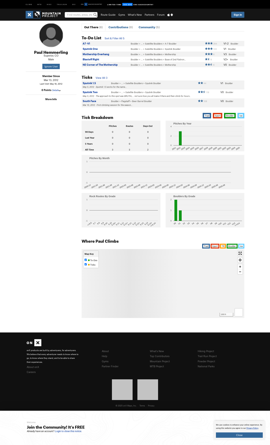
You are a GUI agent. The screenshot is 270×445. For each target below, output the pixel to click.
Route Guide (108, 14)
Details (56, 90)
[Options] (239, 312)
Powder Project (206, 361)
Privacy (151, 405)
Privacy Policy (252, 428)
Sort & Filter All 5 (114, 38)
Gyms (121, 14)
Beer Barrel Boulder (142, 101)
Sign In (238, 14)
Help (104, 356)
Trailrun (62, 4)
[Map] (163, 283)
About (105, 351)
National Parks (206, 366)
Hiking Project (206, 351)
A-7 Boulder (170, 43)
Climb (29, 4)
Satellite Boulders (153, 43)
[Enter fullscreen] (240, 253)
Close (239, 435)
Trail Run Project (207, 356)
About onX (33, 366)
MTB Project (157, 366)
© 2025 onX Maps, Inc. (126, 405)
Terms (142, 405)
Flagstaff (125, 101)
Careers (31, 371)
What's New (135, 14)
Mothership (170, 54)
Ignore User (51, 66)
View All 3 (101, 77)
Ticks (90, 264)
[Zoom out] (240, 271)
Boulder (134, 43)
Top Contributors (159, 356)
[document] (239, 430)
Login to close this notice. (68, 431)
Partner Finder (110, 366)
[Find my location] (240, 259)
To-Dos (91, 260)
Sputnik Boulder (173, 49)
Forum (161, 14)
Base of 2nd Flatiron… (175, 59)
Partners (149, 14)
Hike (49, 4)
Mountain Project (160, 361)
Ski (74, 4)
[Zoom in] (240, 266)
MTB (39, 4)
